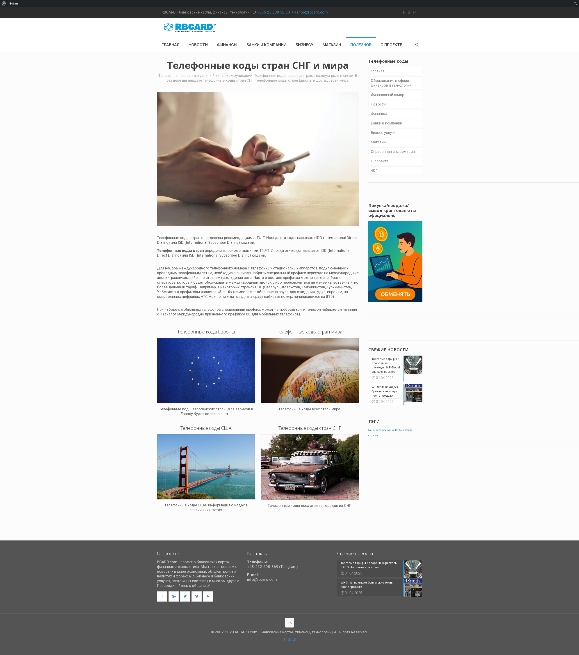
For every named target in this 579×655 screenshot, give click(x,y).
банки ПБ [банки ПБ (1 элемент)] (393, 429)
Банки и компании (386, 123)
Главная (378, 71)
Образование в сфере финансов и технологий (391, 82)
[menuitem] (4, 3)
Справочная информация (393, 151)
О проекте (379, 161)
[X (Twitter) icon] (409, 13)
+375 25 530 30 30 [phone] (273, 12)
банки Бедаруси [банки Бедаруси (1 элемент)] (377, 429)
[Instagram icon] (415, 13)
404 (374, 170)
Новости (378, 104)
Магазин (378, 142)
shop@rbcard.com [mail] (312, 12)
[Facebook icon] (403, 13)
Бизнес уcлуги (383, 132)
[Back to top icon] (289, 622)
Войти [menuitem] (13, 3)
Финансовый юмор (387, 94)
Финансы (379, 113)
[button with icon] (162, 596)
